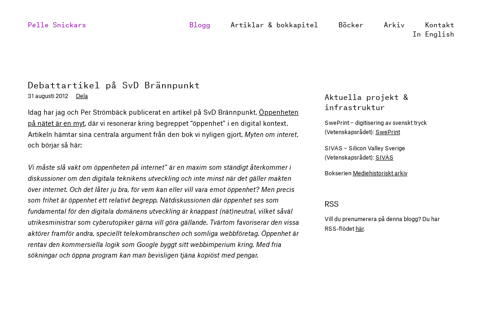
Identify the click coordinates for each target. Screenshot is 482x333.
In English (433, 33)
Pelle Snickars (57, 23)
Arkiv (394, 23)
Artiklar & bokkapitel (274, 23)
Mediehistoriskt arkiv (380, 173)
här (360, 228)
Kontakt (439, 23)
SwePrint (388, 132)
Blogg (199, 23)
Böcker (350, 23)
